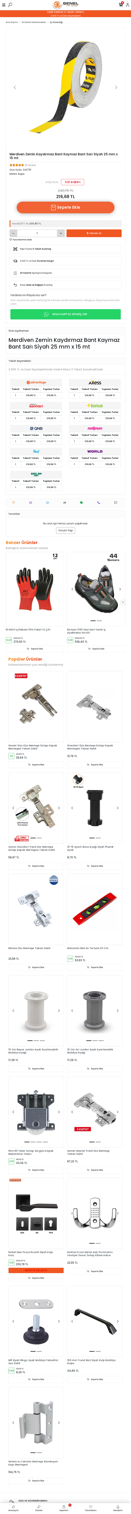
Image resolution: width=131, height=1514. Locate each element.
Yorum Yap (65, 530)
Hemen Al (94, 233)
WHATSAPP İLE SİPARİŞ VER (65, 314)
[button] (15, 87)
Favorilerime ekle (21, 239)
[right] (123, 602)
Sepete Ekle (65, 207)
